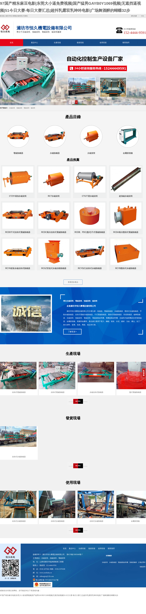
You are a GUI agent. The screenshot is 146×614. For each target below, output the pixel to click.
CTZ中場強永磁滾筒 (17, 196)
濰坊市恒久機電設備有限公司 (53, 554)
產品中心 (34, 43)
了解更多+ (72, 332)
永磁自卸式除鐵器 (96, 392)
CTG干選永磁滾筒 (90, 196)
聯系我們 (126, 43)
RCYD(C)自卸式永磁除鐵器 (90, 268)
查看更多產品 (73, 282)
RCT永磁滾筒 (54, 196)
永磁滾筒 (12, 108)
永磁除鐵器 (113, 562)
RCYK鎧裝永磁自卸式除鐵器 (17, 268)
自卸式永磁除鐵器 (19, 457)
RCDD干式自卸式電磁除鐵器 (17, 232)
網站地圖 (134, 16)
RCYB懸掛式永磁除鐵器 (125, 268)
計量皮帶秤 (142, 562)
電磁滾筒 (26, 108)
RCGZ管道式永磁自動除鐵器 (53, 268)
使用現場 (103, 43)
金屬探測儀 (135, 521)
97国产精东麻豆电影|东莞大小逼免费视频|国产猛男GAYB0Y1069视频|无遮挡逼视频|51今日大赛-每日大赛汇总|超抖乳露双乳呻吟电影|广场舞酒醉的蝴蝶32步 (59, 595)
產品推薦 (73, 160)
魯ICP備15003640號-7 (75, 554)
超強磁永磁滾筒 (126, 196)
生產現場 (57, 43)
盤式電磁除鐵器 (135, 392)
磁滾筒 (33, 108)
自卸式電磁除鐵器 (19, 392)
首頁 (11, 43)
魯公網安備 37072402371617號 (46, 580)
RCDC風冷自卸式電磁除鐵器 (53, 232)
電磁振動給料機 (123, 562)
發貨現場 (80, 43)
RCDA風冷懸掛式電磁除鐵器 (125, 232)
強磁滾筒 (19, 108)
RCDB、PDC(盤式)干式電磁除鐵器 (90, 232)
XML (142, 16)
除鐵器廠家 (133, 562)
